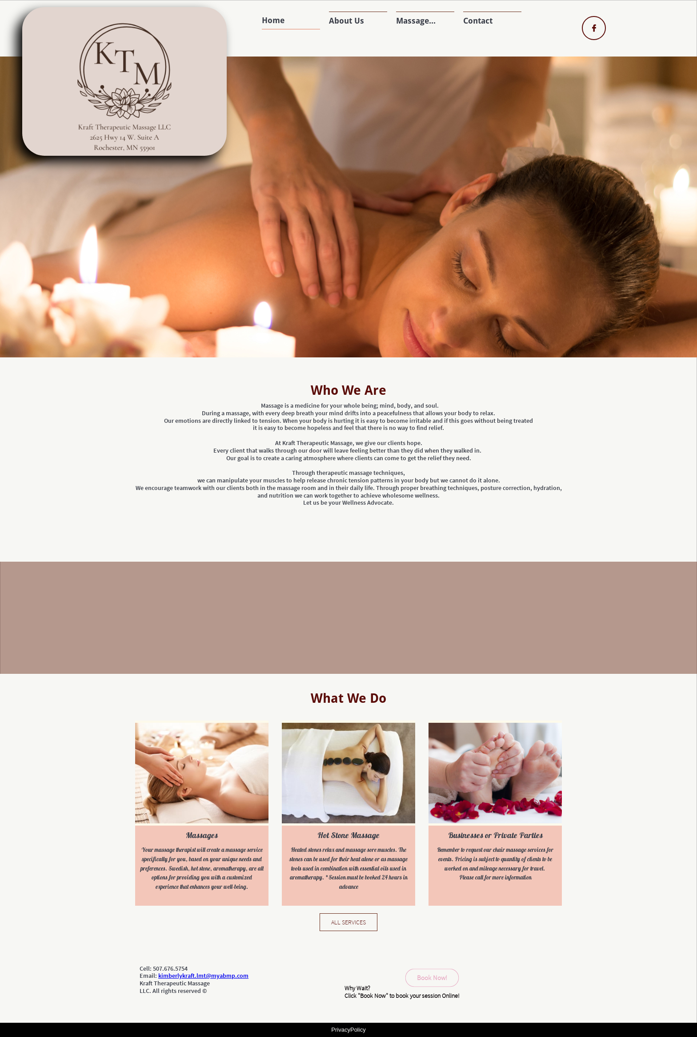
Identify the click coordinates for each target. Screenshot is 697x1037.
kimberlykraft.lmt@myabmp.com (203, 976)
